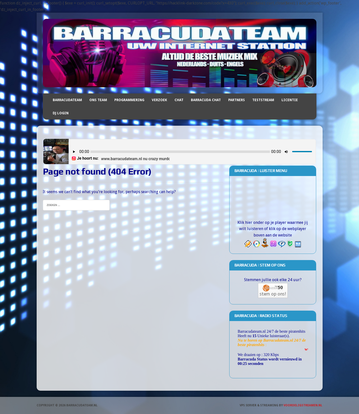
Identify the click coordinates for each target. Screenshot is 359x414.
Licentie (290, 100)
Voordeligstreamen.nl (302, 405)
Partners (236, 100)
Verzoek (159, 100)
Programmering (129, 100)
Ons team (98, 100)
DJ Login (61, 113)
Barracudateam (67, 100)
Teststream (263, 100)
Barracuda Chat (206, 100)
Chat (179, 100)
